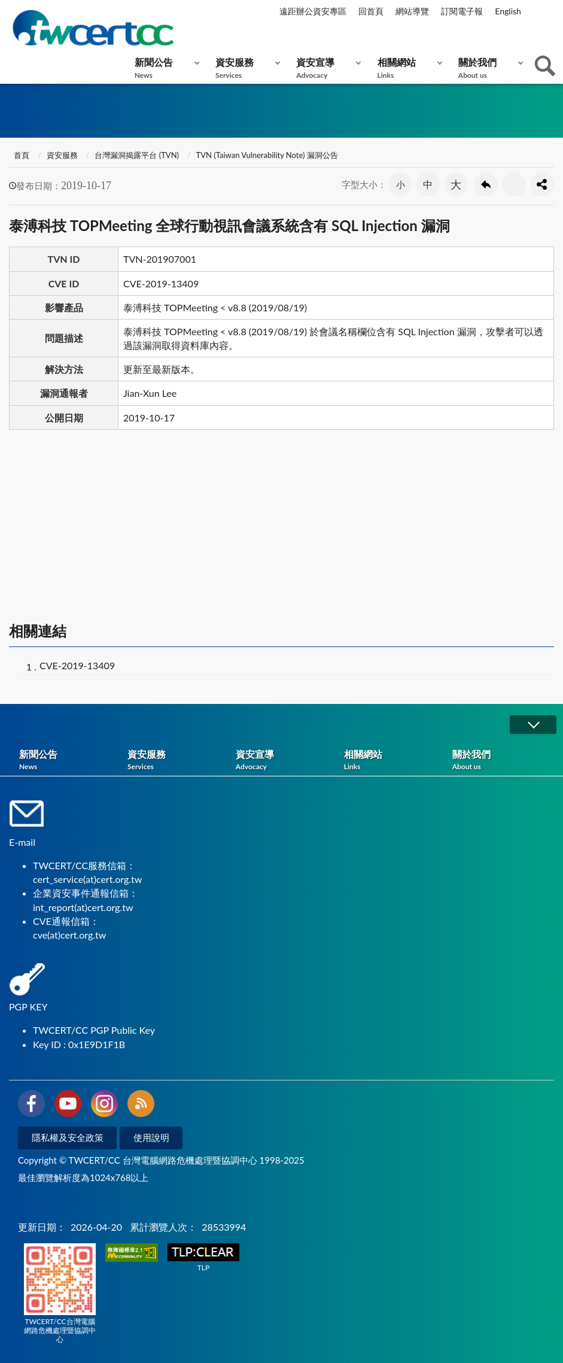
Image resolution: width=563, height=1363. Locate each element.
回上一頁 (486, 184)
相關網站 (407, 68)
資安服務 (245, 68)
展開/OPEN (533, 724)
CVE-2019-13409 (77, 665)
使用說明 (151, 1137)
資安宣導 (325, 68)
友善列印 (514, 184)
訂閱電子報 (462, 11)
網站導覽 (412, 11)
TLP (203, 1258)
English (508, 11)
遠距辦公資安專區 (312, 11)
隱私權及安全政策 (68, 1137)
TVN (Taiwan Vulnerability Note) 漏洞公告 (267, 155)
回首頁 (371, 11)
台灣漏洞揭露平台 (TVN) (137, 155)
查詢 (545, 66)
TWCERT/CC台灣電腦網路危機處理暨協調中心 (60, 1293)
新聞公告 (164, 68)
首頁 (20, 155)
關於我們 (488, 68)
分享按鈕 (542, 184)
